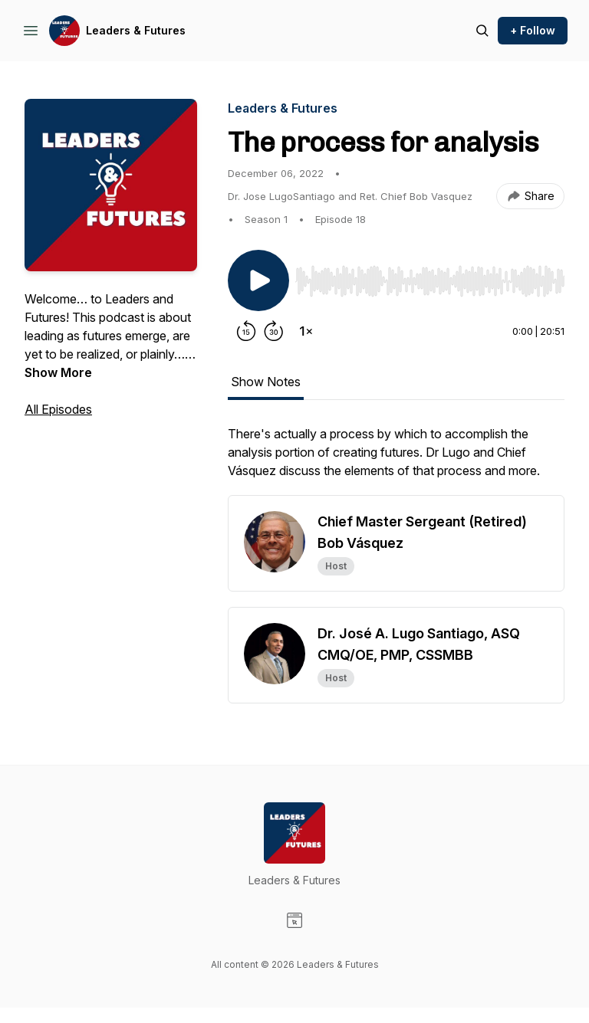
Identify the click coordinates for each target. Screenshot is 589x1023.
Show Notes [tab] (266, 381)
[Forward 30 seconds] (274, 331)
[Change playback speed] (306, 331)
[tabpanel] (396, 460)
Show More (58, 372)
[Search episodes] (482, 30)
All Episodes (58, 409)
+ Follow (532, 30)
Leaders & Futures (136, 30)
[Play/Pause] (258, 280)
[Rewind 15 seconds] (246, 331)
